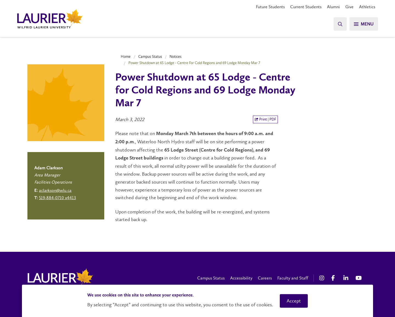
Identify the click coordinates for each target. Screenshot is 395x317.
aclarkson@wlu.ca (55, 190)
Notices (176, 56)
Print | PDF (265, 119)
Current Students (305, 6)
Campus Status (150, 56)
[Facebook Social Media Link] (334, 278)
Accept (294, 301)
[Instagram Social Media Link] (322, 278)
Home (126, 56)
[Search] (340, 24)
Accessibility (241, 278)
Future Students (270, 6)
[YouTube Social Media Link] (359, 278)
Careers (265, 278)
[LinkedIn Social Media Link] (346, 278)
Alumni (333, 6)
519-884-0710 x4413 (57, 197)
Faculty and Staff (292, 278)
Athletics (367, 6)
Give (349, 6)
